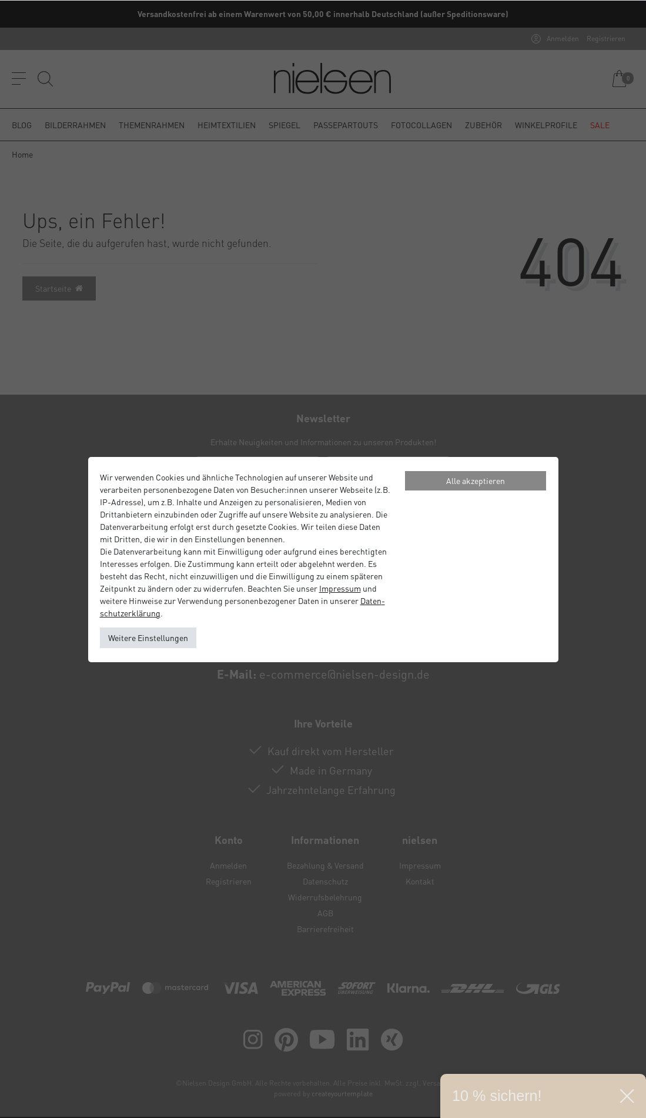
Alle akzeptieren (475, 480)
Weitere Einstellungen (148, 637)
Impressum (340, 588)
